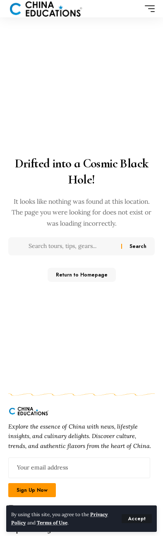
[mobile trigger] (148, 8)
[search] (135, 9)
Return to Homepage (82, 275)
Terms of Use (52, 522)
